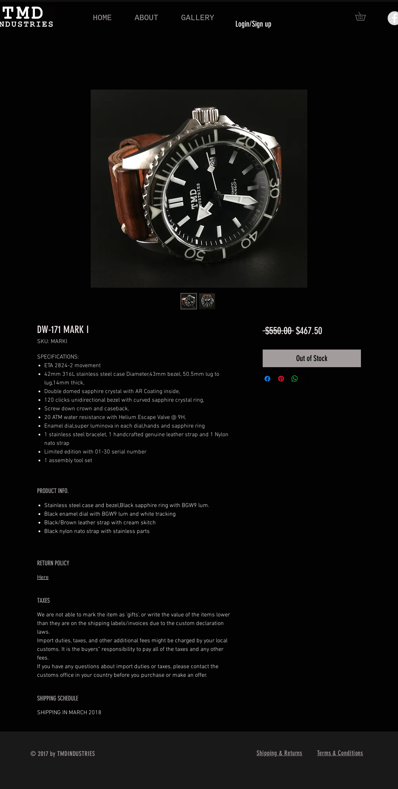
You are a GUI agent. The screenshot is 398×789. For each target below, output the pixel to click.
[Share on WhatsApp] (294, 378)
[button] (364, 16)
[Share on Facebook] (267, 378)
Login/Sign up (253, 24)
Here (43, 577)
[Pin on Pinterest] (281, 378)
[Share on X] (308, 378)
